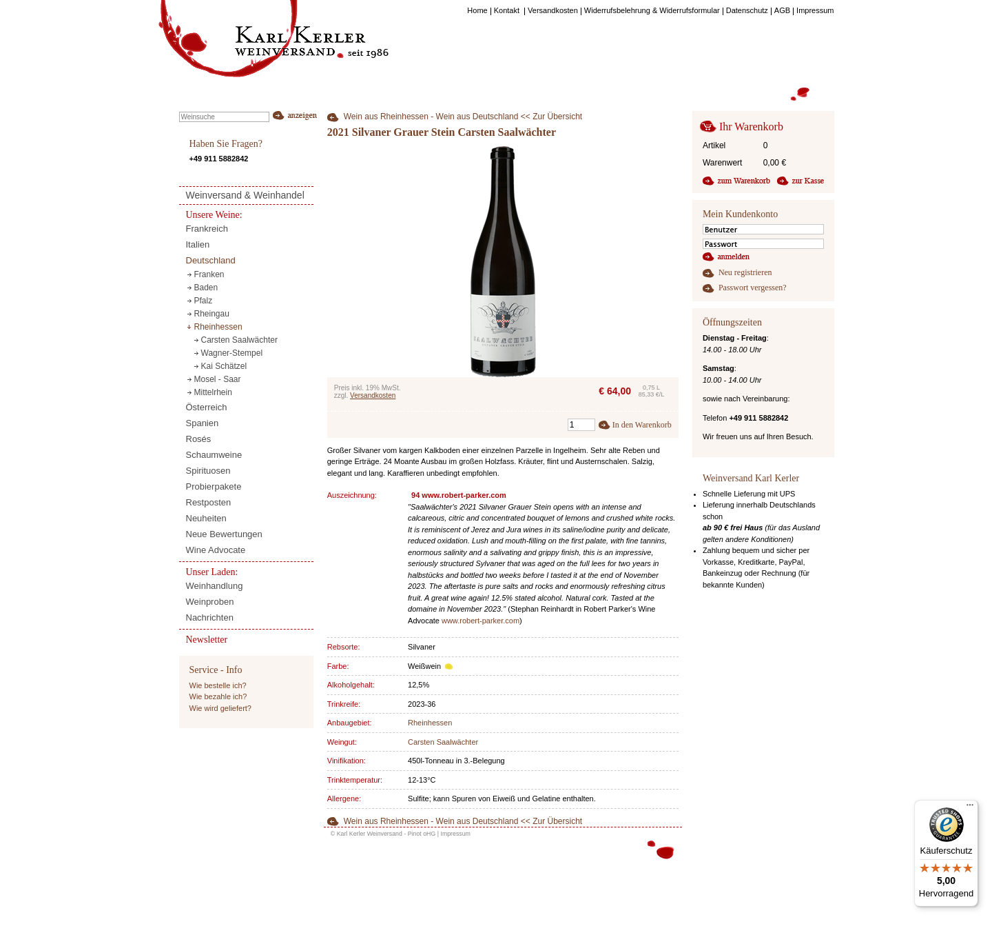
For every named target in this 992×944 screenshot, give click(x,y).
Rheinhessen (430, 723)
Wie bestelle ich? (218, 685)
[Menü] (970, 808)
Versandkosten (372, 395)
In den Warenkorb (642, 425)
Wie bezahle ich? (218, 696)
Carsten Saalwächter (443, 742)
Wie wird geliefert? (220, 708)
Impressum (455, 833)
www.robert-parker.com (480, 620)
